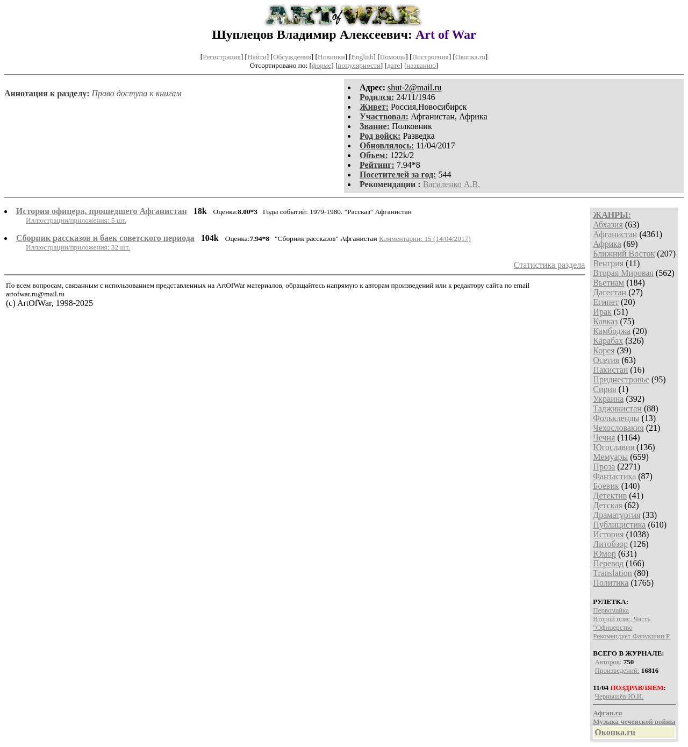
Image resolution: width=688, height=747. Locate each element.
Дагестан (609, 292)
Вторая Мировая (623, 273)
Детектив (610, 495)
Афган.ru (607, 713)
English (363, 57)
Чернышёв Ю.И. (619, 696)
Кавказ (605, 321)
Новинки (331, 57)
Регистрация (222, 57)
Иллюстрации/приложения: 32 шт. (78, 247)
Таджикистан (617, 408)
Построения (430, 57)
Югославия (613, 447)
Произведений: (617, 670)
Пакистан (610, 369)
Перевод (608, 563)
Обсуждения (292, 57)
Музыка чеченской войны (634, 721)
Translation (612, 573)
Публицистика (619, 524)
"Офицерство (612, 627)
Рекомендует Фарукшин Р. (632, 636)
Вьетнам (608, 282)
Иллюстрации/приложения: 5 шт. (76, 220)
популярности (359, 65)
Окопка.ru (470, 57)
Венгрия (608, 263)
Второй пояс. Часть (621, 619)
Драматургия (616, 515)
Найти (257, 57)
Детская (607, 505)
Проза (604, 466)
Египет (606, 302)
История (608, 534)
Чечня (604, 437)
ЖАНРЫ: (612, 214)
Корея (603, 350)
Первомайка (611, 610)
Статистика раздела (549, 264)
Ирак (602, 311)
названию (421, 65)
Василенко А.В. (451, 184)
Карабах (608, 340)
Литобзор (610, 544)
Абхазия (607, 224)
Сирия (604, 389)
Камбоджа (611, 331)
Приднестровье (621, 379)
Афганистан (615, 234)
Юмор (604, 553)
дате (393, 65)
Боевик (606, 485)
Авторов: (608, 662)
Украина (608, 398)
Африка (607, 243)
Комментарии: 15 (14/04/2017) (425, 238)
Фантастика (614, 476)
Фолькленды (616, 418)
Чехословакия (618, 427)
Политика (610, 582)
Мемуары (610, 456)
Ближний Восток (624, 253)
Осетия (606, 360)
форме (321, 65)
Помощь (392, 57)
